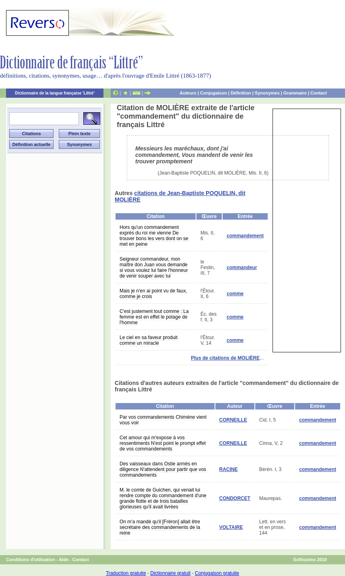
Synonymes (267, 93)
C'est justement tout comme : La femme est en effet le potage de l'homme (154, 317)
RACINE (228, 469)
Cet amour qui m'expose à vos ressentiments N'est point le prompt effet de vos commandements (163, 443)
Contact (318, 93)
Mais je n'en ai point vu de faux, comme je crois (153, 293)
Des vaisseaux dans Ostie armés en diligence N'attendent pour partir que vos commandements (163, 469)
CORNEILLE (233, 420)
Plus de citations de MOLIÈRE (225, 358)
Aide (63, 559)
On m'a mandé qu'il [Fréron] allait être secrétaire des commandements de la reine (160, 527)
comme (235, 293)
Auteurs (188, 93)
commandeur (242, 267)
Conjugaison (213, 93)
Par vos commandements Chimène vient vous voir (163, 420)
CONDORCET (234, 498)
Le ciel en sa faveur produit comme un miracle (149, 340)
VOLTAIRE (231, 527)
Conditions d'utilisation (30, 559)
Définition (241, 93)
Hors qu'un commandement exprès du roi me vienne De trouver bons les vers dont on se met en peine (154, 235)
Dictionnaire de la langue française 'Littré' (55, 93)
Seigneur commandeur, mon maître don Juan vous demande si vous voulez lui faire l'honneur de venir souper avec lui (154, 267)
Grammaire (295, 93)
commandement (245, 236)
